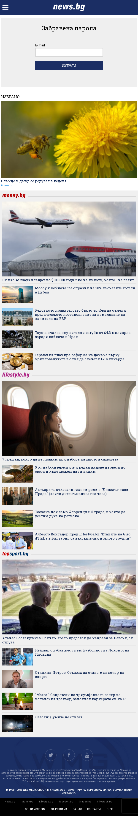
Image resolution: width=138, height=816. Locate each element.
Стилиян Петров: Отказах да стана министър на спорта (79, 674)
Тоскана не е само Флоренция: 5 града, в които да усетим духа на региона (80, 514)
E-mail (40, 45)
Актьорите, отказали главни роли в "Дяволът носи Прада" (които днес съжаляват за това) (81, 491)
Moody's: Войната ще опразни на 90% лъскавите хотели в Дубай (85, 290)
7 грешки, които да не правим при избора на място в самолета (60, 459)
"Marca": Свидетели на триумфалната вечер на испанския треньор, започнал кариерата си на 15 (80, 697)
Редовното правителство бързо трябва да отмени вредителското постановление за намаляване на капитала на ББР (80, 314)
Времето (6, 185)
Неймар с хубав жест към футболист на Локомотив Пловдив (82, 652)
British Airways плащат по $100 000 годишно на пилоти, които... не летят (68, 280)
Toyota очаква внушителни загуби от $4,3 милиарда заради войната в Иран (83, 334)
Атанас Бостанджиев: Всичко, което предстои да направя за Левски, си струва (67, 640)
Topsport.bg (66, 801)
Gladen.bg (85, 801)
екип (109, 809)
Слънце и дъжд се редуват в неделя (34, 181)
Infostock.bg (104, 801)
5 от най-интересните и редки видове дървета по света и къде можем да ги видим (80, 469)
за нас (77, 809)
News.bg (10, 801)
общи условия (35, 809)
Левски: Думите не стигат (58, 717)
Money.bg (27, 801)
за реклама (59, 809)
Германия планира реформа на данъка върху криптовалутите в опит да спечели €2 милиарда (79, 357)
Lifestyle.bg (46, 801)
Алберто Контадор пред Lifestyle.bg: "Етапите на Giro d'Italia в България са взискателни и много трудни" (83, 536)
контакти (94, 809)
